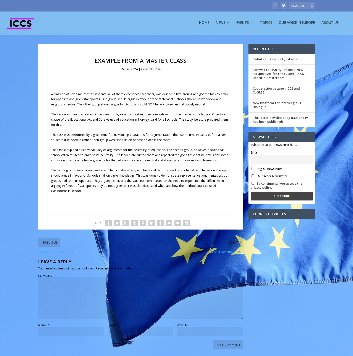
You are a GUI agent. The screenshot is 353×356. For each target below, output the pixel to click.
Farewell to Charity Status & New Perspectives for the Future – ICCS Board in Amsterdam (278, 76)
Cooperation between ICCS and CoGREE (276, 92)
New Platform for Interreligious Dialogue (277, 107)
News (220, 25)
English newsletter (266, 171)
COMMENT (46, 278)
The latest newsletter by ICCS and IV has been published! (280, 121)
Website (182, 327)
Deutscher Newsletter (269, 178)
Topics (266, 25)
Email (113, 327)
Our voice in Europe (297, 25)
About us (330, 25)
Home (204, 25)
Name (43, 327)
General (146, 71)
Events (242, 25)
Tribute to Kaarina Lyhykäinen (276, 61)
